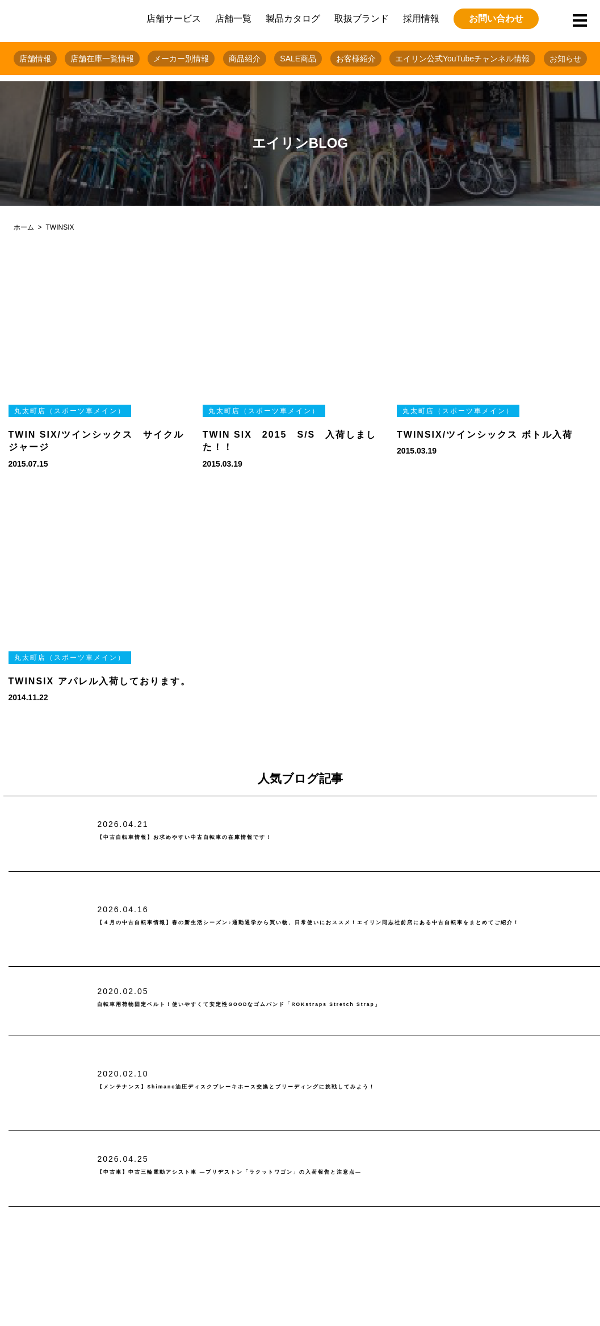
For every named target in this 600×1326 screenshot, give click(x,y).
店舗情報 (35, 58)
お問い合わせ (496, 18)
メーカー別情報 (181, 58)
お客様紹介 (356, 58)
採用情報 (421, 18)
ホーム (24, 227)
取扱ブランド (361, 18)
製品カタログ (293, 18)
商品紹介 (245, 58)
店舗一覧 (233, 18)
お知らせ (565, 58)
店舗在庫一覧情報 (102, 58)
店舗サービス (173, 18)
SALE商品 (298, 58)
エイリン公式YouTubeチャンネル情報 (462, 58)
